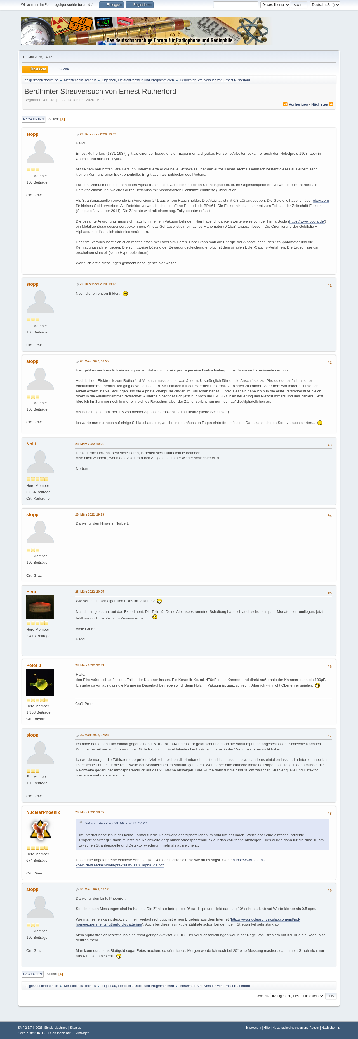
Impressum (253, 1027)
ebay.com (321, 200)
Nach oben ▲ (331, 1027)
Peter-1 (33, 665)
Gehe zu (261, 996)
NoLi (31, 444)
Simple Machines (55, 1027)
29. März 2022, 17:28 (94, 735)
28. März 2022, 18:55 (94, 361)
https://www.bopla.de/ (307, 221)
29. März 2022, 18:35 (89, 812)
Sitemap (75, 1027)
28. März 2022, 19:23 (89, 514)
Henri (32, 591)
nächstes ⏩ (322, 104)
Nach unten (33, 119)
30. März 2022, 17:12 (94, 889)
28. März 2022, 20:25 (89, 591)
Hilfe (267, 1027)
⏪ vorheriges (295, 104)
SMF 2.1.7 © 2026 (30, 1027)
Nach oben (32, 974)
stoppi (33, 134)
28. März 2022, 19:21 (89, 443)
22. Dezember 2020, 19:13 (98, 284)
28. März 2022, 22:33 (89, 665)
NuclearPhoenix (43, 812)
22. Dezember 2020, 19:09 (98, 134)
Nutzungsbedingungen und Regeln (295, 1027)
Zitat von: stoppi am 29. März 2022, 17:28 (115, 823)
